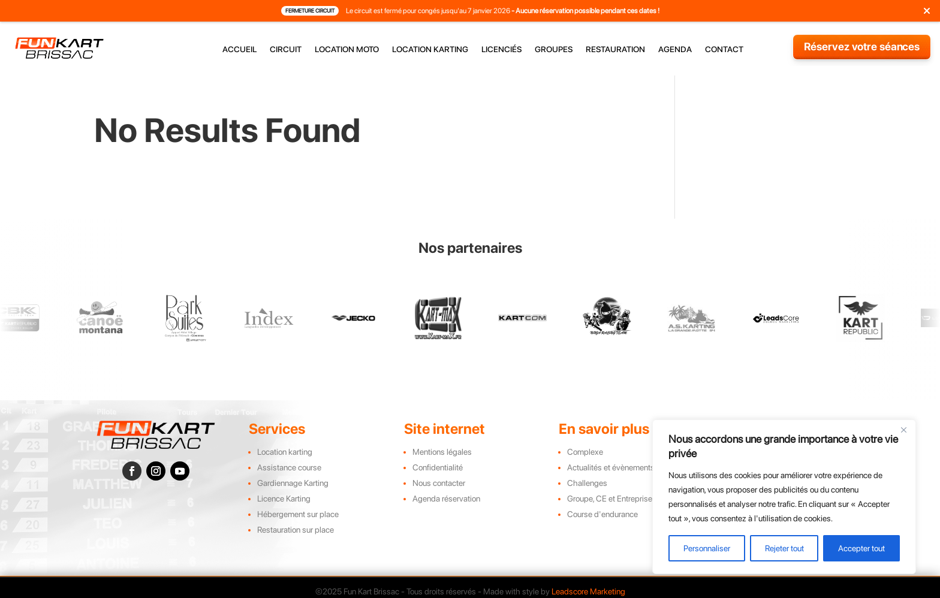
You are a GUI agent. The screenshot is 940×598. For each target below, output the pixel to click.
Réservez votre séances (862, 46)
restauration (615, 49)
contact (724, 49)
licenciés (501, 49)
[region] (784, 496)
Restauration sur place (295, 529)
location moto (347, 49)
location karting (430, 49)
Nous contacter (438, 483)
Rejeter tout (784, 548)
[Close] (903, 429)
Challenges (587, 483)
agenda (675, 49)
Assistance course (289, 467)
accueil (239, 49)
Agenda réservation (446, 498)
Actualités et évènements (611, 467)
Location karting (284, 452)
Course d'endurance (602, 514)
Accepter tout (861, 548)
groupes (554, 49)
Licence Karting (284, 498)
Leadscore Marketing (588, 591)
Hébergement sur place (298, 514)
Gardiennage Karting (293, 483)
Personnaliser (706, 548)
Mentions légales (442, 452)
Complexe (585, 452)
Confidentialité (437, 467)
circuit (286, 49)
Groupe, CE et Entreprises (611, 498)
